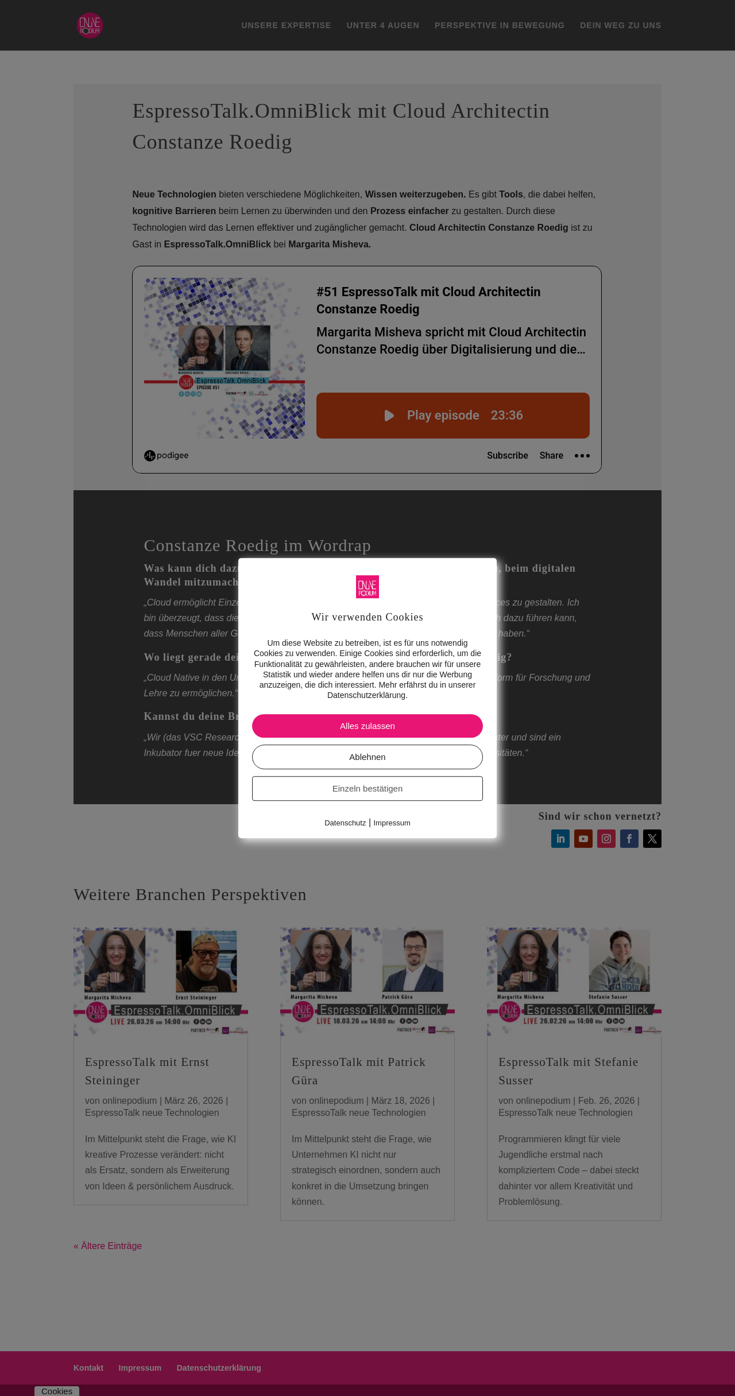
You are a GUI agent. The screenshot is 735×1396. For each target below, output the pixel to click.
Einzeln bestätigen (367, 789)
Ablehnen (367, 757)
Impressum (392, 823)
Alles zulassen (367, 726)
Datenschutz (345, 823)
